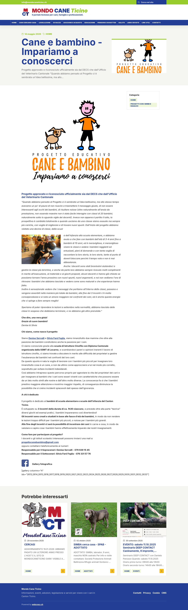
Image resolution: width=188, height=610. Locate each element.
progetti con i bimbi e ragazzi (141, 105)
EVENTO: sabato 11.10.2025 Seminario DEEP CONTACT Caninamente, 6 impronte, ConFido (139, 549)
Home (14, 23)
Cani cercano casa (27, 23)
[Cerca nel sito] (153, 2)
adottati (88, 571)
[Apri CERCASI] (63, 571)
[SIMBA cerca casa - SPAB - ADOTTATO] (94, 519)
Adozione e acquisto (72, 23)
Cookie (156, 593)
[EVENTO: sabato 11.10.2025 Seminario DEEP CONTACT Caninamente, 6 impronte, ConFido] (143, 519)
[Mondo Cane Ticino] (55, 12)
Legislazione (44, 23)
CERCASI (29, 544)
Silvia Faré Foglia (56, 338)
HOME (133, 100)
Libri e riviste (133, 23)
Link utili (146, 23)
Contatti (156, 23)
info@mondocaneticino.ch (34, 2)
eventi (136, 571)
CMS (164, 593)
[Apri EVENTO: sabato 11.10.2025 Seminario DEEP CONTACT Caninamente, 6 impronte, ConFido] (162, 571)
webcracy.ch (37, 604)
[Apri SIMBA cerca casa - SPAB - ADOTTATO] (112, 571)
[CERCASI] (45, 519)
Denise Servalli (37, 338)
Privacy (147, 593)
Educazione (89, 23)
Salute (121, 23)
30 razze (57, 23)
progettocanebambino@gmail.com (40, 442)
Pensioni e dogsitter (107, 23)
